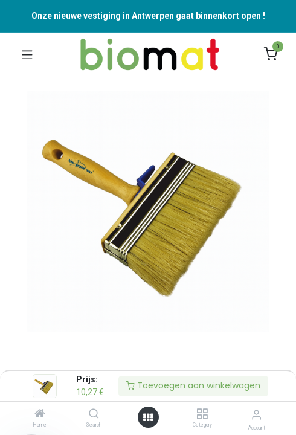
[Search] (94, 414)
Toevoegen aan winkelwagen (193, 385)
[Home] (39, 414)
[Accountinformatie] (256, 415)
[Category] (202, 414)
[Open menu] (148, 417)
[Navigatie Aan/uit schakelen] (27, 54)
